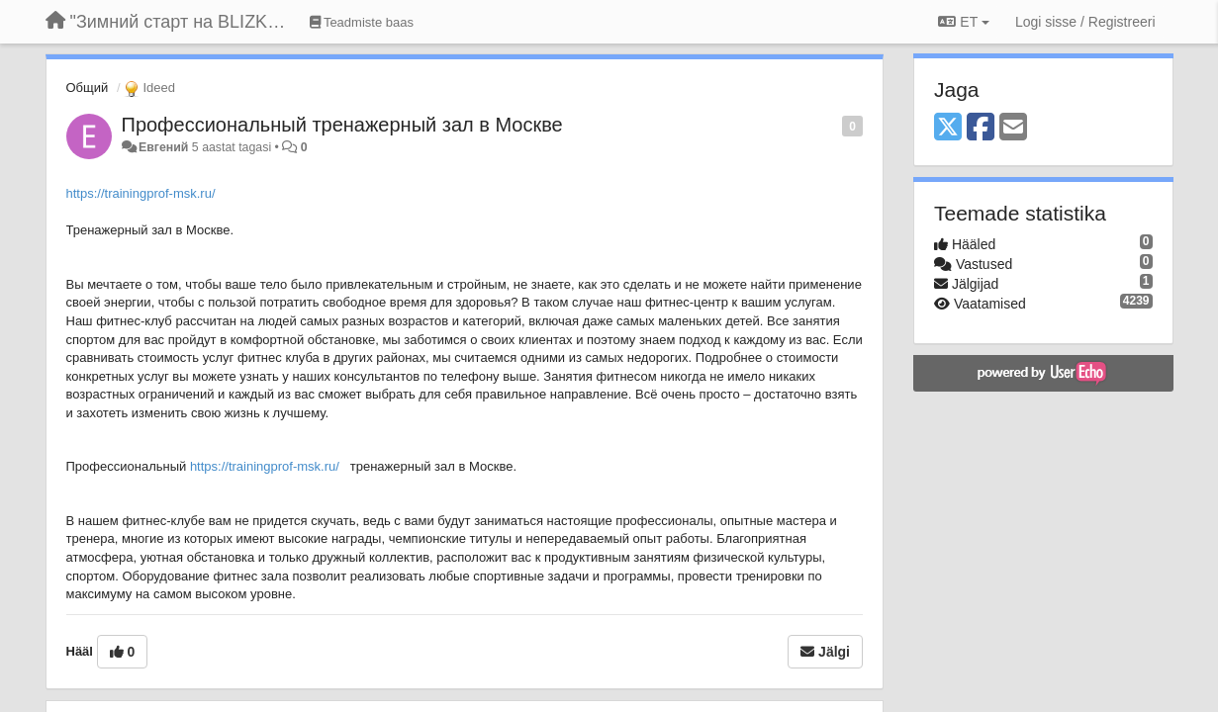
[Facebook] (980, 128)
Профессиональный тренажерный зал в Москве (342, 124)
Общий (87, 87)
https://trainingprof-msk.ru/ (141, 193)
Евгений (163, 147)
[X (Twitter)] (948, 128)
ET (963, 22)
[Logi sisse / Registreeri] (1085, 22)
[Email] (1013, 128)
